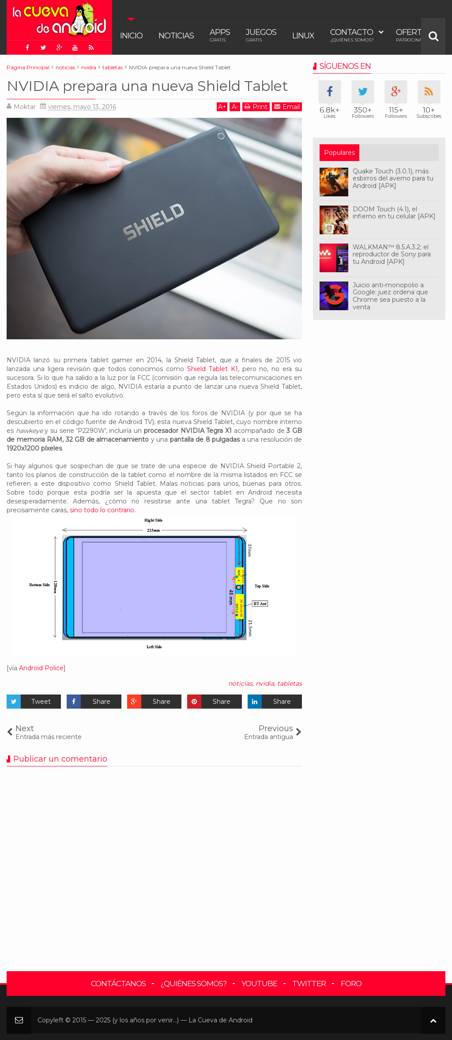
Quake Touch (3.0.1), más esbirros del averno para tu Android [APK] (393, 178)
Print (256, 106)
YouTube (259, 983)
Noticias (176, 36)
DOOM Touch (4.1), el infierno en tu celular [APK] (394, 213)
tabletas (289, 683)
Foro (351, 983)
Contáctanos (118, 983)
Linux (303, 36)
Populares (339, 153)
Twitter (309, 983)
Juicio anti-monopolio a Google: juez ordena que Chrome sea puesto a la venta (390, 296)
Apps (220, 35)
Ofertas (414, 35)
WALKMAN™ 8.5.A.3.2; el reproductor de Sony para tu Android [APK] (392, 254)
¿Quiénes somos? (193, 983)
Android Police (41, 668)
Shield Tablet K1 (212, 369)
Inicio (131, 36)
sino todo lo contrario (102, 510)
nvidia (265, 683)
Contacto (352, 35)
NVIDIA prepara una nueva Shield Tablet (147, 85)
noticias (240, 683)
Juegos (261, 35)
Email (287, 106)
